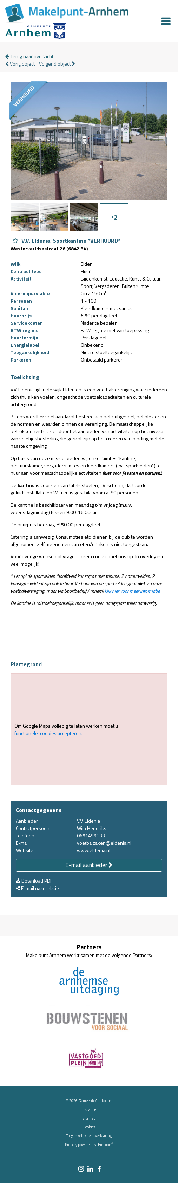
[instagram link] (81, 1169)
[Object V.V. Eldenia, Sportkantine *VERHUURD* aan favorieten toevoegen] (15, 241)
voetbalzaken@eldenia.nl (104, 842)
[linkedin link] (90, 1169)
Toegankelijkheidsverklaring (89, 1136)
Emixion (104, 1144)
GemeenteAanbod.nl (95, 1101)
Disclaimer (89, 1109)
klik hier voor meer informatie (132, 590)
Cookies (89, 1127)
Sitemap (89, 1118)
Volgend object (57, 63)
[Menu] (166, 21)
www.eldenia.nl (93, 850)
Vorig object (20, 63)
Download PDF (34, 880)
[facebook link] (99, 1169)
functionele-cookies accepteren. (48, 733)
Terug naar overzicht (29, 56)
